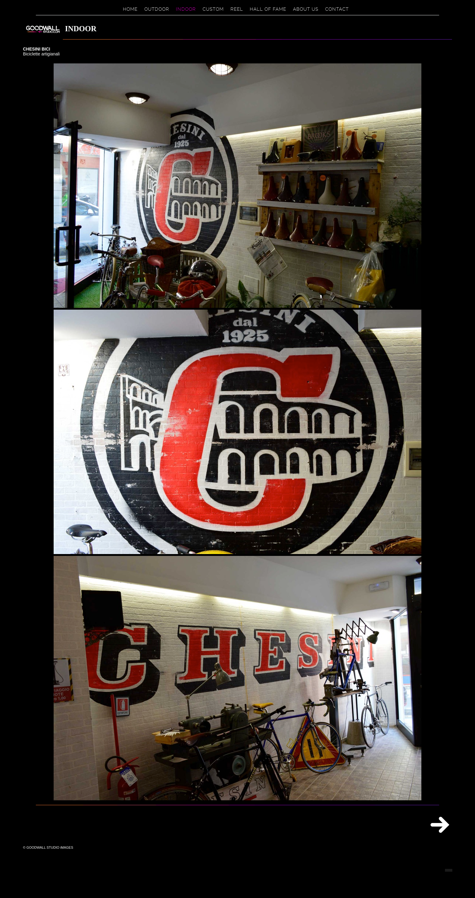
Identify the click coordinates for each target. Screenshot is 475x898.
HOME (130, 9)
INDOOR (186, 9)
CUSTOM (213, 9)
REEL (236, 9)
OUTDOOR (156, 9)
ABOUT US (305, 9)
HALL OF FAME (268, 9)
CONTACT (337, 9)
